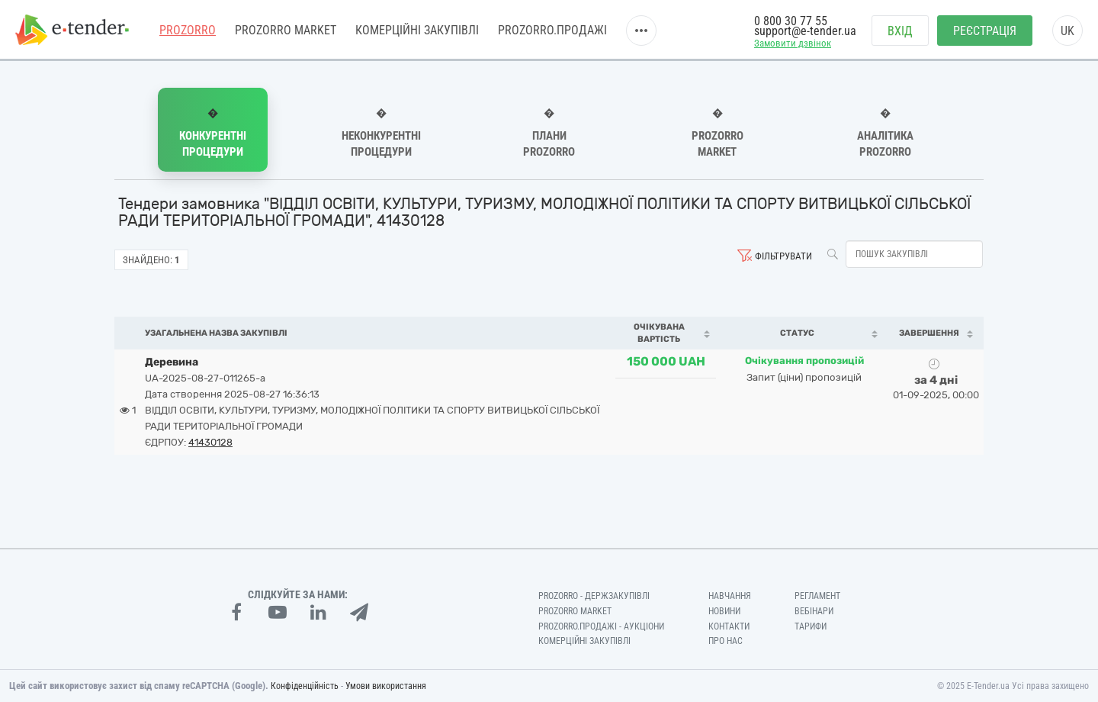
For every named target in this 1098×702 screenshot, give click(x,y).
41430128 (210, 442)
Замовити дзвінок (792, 43)
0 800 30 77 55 (790, 21)
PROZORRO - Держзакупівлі (594, 596)
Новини (724, 611)
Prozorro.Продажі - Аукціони (601, 626)
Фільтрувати (783, 256)
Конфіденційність (305, 686)
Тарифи (811, 626)
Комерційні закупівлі (417, 30)
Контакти (729, 626)
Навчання (729, 596)
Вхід (900, 31)
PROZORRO (187, 30)
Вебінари (814, 611)
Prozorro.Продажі (552, 30)
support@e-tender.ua (805, 31)
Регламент (817, 596)
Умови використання (385, 686)
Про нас (725, 641)
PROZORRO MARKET (285, 30)
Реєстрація (984, 31)
